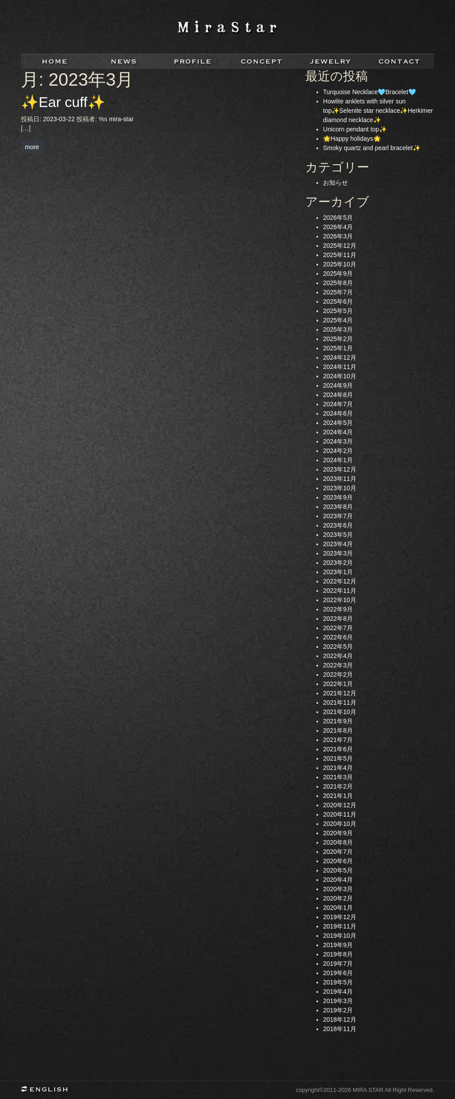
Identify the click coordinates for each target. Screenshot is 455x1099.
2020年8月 (338, 842)
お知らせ (335, 182)
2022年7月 (338, 627)
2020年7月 (338, 851)
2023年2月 (338, 562)
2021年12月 (339, 693)
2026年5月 (338, 217)
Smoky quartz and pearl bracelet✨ (371, 147)
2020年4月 (338, 879)
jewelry (330, 61)
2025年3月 (338, 329)
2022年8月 (338, 618)
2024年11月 (339, 366)
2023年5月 (338, 534)
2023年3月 (338, 553)
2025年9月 (338, 273)
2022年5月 (338, 646)
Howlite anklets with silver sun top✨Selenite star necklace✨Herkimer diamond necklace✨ (378, 110)
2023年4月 (338, 544)
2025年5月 (338, 310)
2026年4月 (338, 226)
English (47, 1090)
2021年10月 (339, 711)
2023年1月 (338, 571)
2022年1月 (338, 683)
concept (262, 61)
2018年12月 (339, 1019)
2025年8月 (338, 282)
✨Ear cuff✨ (63, 102)
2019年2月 (338, 1010)
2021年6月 (338, 749)
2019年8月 (338, 954)
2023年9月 (338, 497)
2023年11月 (339, 478)
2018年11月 (339, 1028)
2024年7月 (338, 404)
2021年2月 (338, 786)
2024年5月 (338, 422)
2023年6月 (338, 525)
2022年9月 (338, 609)
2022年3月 (338, 665)
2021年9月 (338, 721)
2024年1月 (338, 460)
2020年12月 (339, 805)
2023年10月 (339, 488)
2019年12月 (339, 916)
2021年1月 (338, 795)
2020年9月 (338, 833)
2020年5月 (338, 870)
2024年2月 (338, 450)
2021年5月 (338, 758)
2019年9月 (338, 944)
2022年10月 (339, 599)
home (55, 61)
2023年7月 (338, 516)
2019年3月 (338, 1000)
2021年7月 (338, 739)
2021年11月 (339, 702)
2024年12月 (339, 357)
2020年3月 (338, 889)
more (32, 147)
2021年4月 (338, 767)
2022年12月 (339, 581)
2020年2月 (338, 898)
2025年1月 (338, 348)
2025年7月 (338, 292)
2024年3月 (338, 441)
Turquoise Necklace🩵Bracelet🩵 (369, 91)
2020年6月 (338, 861)
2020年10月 (339, 823)
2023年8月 (338, 506)
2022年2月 (338, 674)
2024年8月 (338, 394)
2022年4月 (338, 655)
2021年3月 (338, 777)
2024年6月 (338, 413)
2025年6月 (338, 301)
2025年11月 (339, 254)
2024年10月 (339, 376)
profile (193, 61)
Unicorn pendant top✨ (355, 129)
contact (399, 61)
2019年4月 (338, 991)
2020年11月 (339, 814)
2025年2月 (338, 338)
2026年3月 (338, 236)
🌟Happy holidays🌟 (352, 138)
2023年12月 (339, 469)
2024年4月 (338, 432)
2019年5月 (338, 982)
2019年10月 (339, 935)
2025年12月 (339, 245)
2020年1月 (338, 907)
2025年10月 (339, 264)
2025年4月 (338, 320)
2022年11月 (339, 590)
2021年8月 (338, 730)
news (124, 61)
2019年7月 (338, 963)
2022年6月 (338, 637)
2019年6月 (338, 972)
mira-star (121, 119)
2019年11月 (339, 926)
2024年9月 (338, 385)
